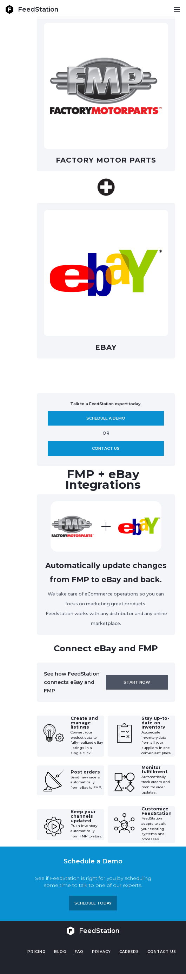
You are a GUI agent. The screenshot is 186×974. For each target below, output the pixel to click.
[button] (176, 9)
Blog (60, 951)
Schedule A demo (105, 418)
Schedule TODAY (93, 903)
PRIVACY (101, 951)
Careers (129, 951)
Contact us (106, 448)
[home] (32, 9)
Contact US (161, 951)
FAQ (79, 951)
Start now (137, 682)
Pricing (36, 951)
